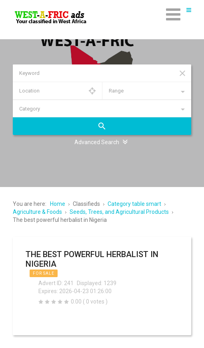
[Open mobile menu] (173, 14)
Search (102, 126)
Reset (182, 73)
